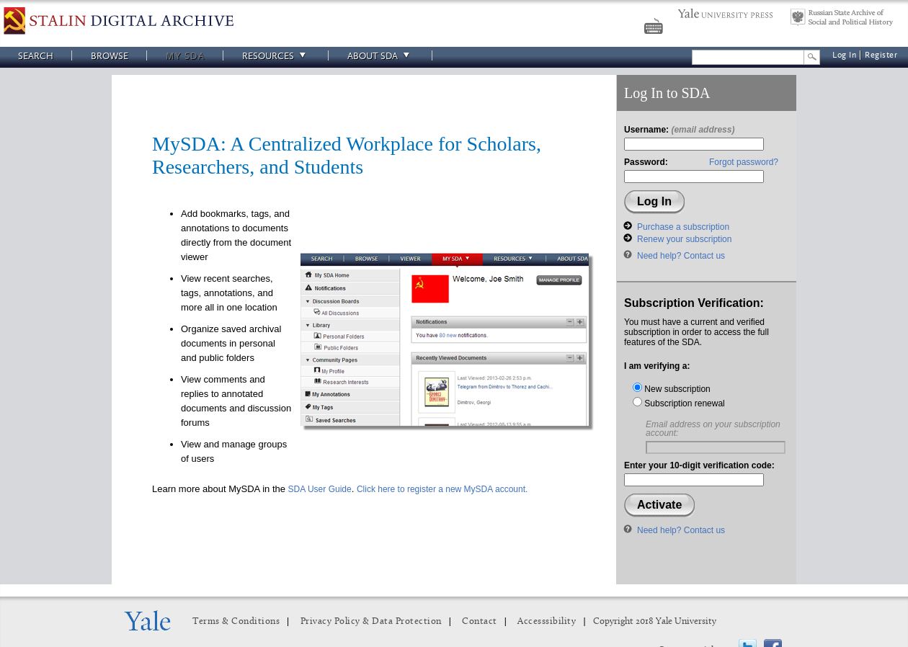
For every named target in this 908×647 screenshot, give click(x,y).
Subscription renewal (679, 403)
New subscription (672, 389)
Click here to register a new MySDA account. (442, 489)
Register (881, 55)
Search (35, 56)
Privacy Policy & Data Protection (371, 621)
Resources (276, 56)
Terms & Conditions (236, 621)
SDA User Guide (320, 489)
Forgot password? (743, 162)
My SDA (185, 56)
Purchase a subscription (683, 227)
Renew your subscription (684, 239)
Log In (844, 55)
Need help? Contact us (681, 256)
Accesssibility (546, 621)
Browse (109, 56)
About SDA (380, 56)
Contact (479, 621)
